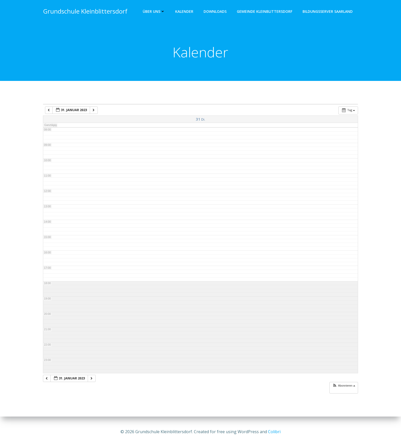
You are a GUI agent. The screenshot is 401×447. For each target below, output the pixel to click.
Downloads (215, 11)
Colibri (274, 431)
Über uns (154, 11)
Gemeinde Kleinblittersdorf (265, 11)
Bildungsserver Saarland (328, 11)
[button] (344, 386)
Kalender (184, 11)
